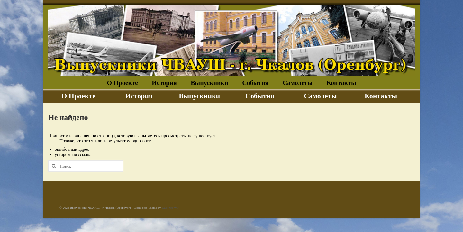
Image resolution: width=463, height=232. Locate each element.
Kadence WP (170, 207)
